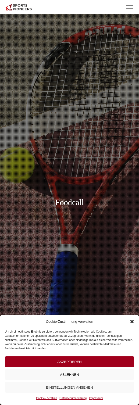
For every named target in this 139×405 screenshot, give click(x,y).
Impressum (96, 398)
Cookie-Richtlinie (46, 398)
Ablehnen (69, 374)
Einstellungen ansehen (69, 387)
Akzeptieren (69, 362)
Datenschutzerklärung (73, 398)
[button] (132, 321)
